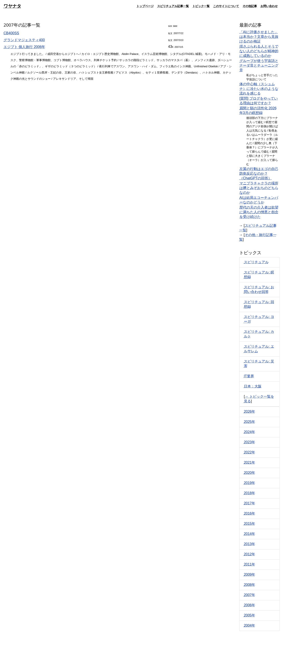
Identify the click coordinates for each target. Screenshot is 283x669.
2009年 (249, 574)
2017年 (249, 503)
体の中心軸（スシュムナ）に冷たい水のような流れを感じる (258, 88)
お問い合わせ (269, 6)
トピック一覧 (201, 6)
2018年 (249, 493)
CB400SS (11, 33)
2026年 (249, 411)
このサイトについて (226, 6)
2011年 (249, 564)
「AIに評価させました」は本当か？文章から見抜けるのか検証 (258, 36)
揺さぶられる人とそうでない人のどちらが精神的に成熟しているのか (258, 51)
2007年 (249, 595)
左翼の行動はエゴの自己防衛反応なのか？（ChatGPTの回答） (258, 173)
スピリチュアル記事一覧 (173, 6)
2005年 (249, 615)
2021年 (249, 462)
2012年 (249, 554)
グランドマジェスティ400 (24, 40)
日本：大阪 (253, 386)
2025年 (249, 422)
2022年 (249, 452)
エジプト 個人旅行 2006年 (24, 47)
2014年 (249, 534)
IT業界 (249, 376)
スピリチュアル (256, 262)
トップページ (145, 6)
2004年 (249, 625)
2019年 (249, 483)
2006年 (249, 605)
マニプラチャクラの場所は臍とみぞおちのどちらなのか (258, 187)
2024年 (249, 432)
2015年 (249, 524)
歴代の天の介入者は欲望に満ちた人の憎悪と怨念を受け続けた (258, 212)
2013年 (249, 544)
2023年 (249, 442)
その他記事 (250, 6)
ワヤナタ (12, 6)
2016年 (249, 513)
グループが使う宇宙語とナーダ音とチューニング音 (258, 65)
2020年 (249, 473)
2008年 (249, 585)
